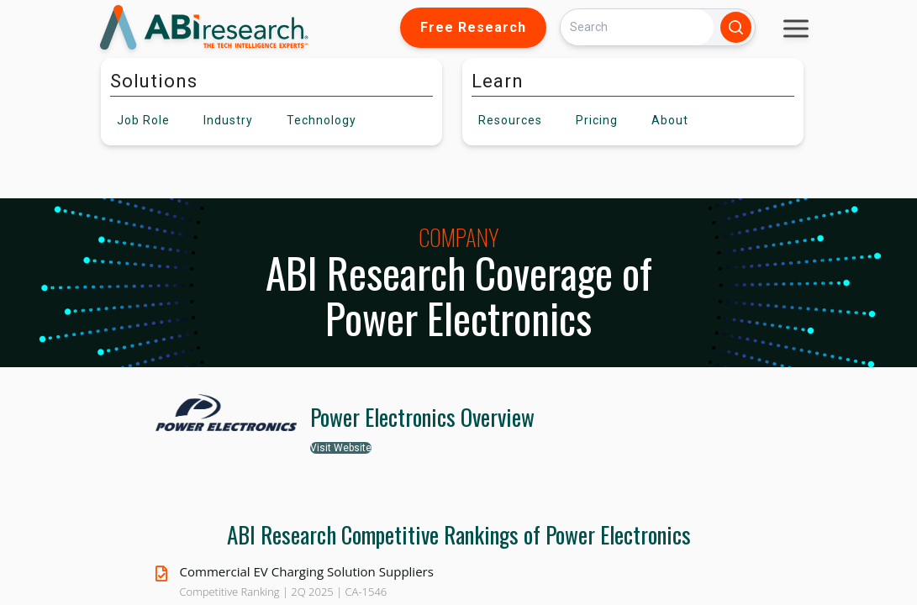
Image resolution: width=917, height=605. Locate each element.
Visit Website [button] (341, 448)
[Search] (637, 27)
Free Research (473, 27)
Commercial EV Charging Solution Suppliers (307, 571)
